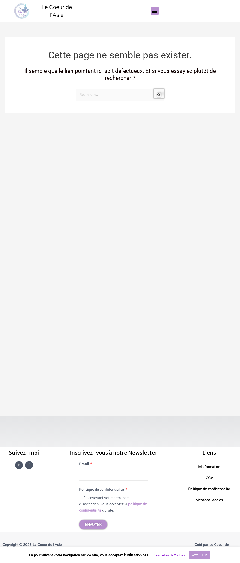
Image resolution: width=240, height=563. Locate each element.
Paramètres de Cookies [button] (169, 555)
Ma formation (209, 466)
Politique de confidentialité (102, 489)
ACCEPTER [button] (199, 555)
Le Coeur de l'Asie (57, 11)
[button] (155, 11)
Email (84, 464)
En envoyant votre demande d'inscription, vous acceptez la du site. (113, 504)
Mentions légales (209, 499)
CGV (209, 477)
